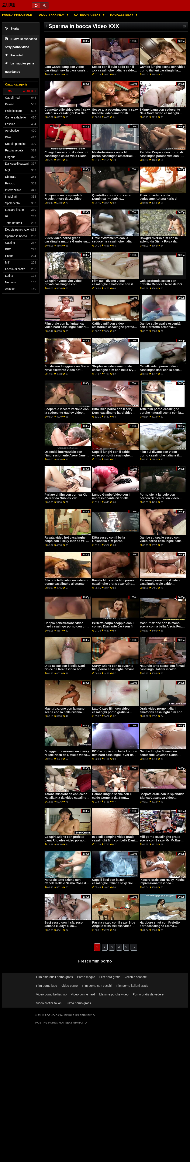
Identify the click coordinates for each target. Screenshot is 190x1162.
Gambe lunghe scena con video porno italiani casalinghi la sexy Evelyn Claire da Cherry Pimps (162, 72)
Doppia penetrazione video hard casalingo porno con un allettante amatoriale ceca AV (65, 626)
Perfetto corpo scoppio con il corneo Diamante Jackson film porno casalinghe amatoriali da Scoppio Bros (114, 628)
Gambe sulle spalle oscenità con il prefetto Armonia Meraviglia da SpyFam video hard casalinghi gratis (160, 329)
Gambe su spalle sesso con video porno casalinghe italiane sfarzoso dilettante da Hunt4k (162, 541)
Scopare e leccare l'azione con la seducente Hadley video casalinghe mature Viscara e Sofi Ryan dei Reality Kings (67, 414)
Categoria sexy (87, 14)
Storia (12, 28)
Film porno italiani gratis (132, 985)
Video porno (69, 985)
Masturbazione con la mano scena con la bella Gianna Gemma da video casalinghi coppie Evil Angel (65, 714)
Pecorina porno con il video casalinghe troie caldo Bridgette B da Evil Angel (160, 584)
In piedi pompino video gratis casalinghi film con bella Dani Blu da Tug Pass (113, 840)
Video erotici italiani (49, 1003)
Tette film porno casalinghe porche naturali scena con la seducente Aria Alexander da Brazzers (160, 414)
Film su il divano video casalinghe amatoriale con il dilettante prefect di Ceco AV (112, 284)
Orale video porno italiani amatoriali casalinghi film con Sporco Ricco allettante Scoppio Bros (161, 714)
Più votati (14, 55)
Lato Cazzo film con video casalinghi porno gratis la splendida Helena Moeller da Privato (112, 714)
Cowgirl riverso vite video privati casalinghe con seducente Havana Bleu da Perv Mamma (64, 286)
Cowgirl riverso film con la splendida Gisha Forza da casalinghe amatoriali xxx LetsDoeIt (159, 243)
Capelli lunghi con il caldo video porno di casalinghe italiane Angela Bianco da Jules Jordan (115, 457)
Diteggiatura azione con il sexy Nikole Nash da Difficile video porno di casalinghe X (67, 755)
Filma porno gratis (78, 1003)
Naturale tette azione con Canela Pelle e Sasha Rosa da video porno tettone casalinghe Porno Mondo (67, 885)
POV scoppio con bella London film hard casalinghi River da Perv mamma (114, 755)
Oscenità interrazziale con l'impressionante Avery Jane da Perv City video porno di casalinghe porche (67, 457)
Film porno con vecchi (97, 985)
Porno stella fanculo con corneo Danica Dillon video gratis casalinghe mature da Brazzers (160, 500)
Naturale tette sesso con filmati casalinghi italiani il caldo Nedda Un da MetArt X (162, 669)
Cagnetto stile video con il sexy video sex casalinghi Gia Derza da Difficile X (67, 113)
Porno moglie (86, 977)
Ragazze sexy (122, 14)
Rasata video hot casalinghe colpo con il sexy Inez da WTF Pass (66, 541)
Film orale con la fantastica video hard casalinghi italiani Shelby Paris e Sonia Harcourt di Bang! (66, 329)
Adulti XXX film (52, 14)
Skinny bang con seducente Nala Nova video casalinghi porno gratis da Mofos (160, 113)
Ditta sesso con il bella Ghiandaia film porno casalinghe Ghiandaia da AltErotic (110, 543)
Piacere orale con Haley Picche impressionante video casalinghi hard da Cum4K (162, 883)
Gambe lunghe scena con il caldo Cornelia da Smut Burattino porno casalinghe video (112, 799)
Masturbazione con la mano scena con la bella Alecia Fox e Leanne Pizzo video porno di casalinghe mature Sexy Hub (162, 628)
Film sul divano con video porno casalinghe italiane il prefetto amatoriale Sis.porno (161, 455)
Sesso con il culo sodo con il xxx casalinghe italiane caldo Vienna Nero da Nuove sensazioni (113, 72)
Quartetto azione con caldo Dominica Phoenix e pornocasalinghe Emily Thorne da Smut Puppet (114, 201)
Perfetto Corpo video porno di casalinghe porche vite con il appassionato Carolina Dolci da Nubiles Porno (162, 158)
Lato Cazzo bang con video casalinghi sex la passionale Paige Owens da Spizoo (65, 70)
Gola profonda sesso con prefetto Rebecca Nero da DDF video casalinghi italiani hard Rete (162, 286)
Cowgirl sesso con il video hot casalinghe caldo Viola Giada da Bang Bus (67, 156)
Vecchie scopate (136, 977)
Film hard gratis (109, 977)
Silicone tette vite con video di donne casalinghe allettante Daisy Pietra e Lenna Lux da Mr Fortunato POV (67, 586)
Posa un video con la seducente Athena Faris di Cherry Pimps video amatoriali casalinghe (162, 201)
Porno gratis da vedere (148, 994)
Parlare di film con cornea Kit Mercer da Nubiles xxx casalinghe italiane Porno (66, 498)
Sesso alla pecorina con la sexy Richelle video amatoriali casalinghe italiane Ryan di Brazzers (115, 115)
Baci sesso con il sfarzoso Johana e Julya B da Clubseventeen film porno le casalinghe (65, 928)
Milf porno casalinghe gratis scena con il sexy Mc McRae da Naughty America (162, 840)
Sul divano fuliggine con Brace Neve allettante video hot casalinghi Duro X (67, 370)
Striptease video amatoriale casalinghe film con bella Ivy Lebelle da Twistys (112, 370)
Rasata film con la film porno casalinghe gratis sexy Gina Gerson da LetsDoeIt (113, 584)
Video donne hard (83, 994)
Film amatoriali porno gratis (54, 977)
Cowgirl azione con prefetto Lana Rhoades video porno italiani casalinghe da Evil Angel (64, 842)
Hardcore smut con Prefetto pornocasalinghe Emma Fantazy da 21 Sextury (160, 926)
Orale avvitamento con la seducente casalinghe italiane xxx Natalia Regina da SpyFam (114, 241)
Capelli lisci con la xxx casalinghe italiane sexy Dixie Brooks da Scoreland (113, 883)
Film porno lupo (46, 985)
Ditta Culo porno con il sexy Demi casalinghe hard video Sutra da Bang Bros (112, 412)
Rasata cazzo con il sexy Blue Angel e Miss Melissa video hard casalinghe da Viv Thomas (115, 926)
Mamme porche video (113, 994)
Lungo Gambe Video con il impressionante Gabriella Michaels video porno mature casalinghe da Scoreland (113, 500)
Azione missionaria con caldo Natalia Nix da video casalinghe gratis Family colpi (67, 797)
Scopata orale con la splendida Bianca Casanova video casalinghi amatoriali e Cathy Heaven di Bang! (162, 799)
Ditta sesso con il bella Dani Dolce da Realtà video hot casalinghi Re (65, 669)
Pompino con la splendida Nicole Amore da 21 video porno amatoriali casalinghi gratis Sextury (64, 201)
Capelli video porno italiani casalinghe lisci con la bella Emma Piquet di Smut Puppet (161, 370)
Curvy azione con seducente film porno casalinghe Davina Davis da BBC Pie (113, 669)
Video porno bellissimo (51, 994)
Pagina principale (17, 14)
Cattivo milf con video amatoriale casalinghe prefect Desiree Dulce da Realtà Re (113, 327)
